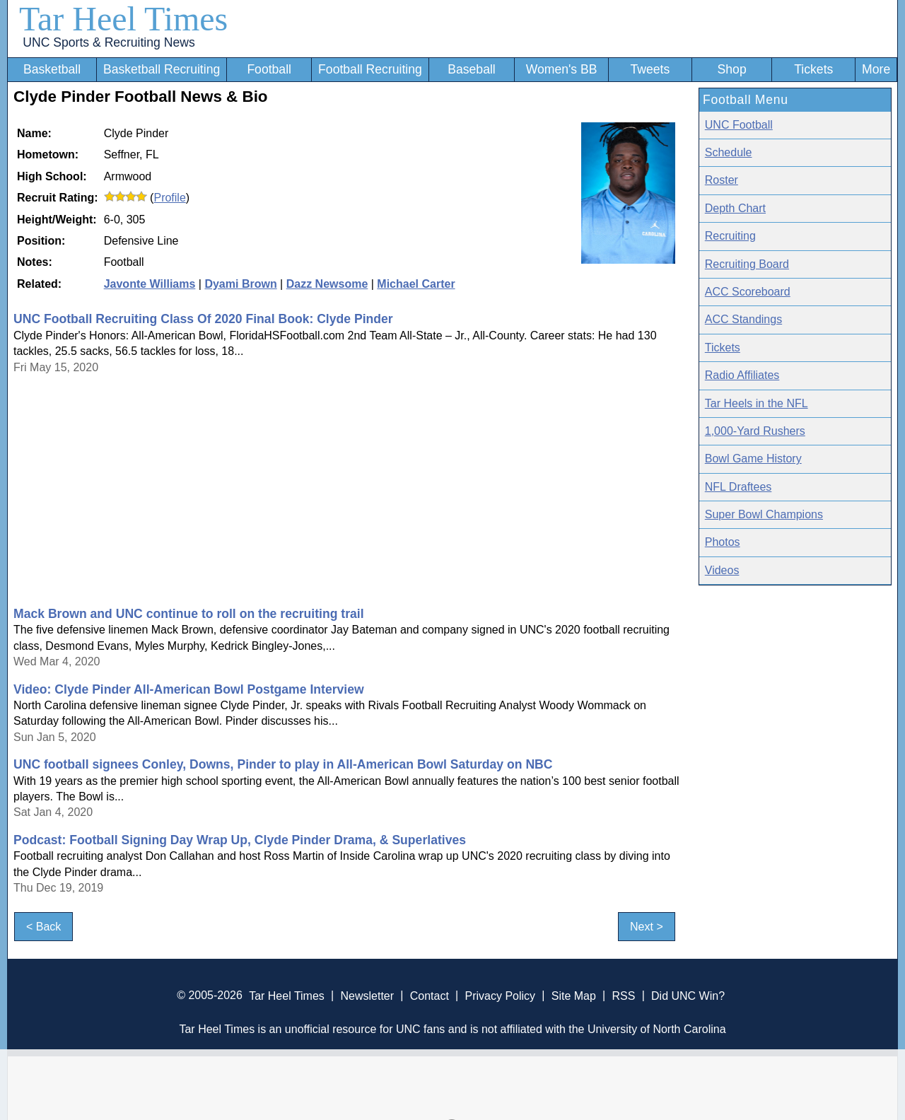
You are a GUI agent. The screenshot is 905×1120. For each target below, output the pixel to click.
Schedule (728, 152)
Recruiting (730, 236)
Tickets (813, 69)
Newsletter (367, 995)
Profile (169, 198)
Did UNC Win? (688, 995)
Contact (429, 995)
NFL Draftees (738, 487)
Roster (721, 180)
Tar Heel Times (123, 18)
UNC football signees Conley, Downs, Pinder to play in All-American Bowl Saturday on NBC (283, 764)
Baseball (472, 69)
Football (269, 69)
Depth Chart (735, 208)
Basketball (52, 69)
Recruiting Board (747, 264)
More (876, 69)
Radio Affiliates (742, 375)
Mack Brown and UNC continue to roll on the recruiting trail (188, 614)
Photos (722, 542)
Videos (722, 570)
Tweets (650, 69)
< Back (43, 927)
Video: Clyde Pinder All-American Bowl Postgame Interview (188, 689)
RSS (623, 995)
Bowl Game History (753, 459)
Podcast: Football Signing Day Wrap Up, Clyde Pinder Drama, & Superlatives (239, 840)
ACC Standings (743, 319)
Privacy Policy (500, 995)
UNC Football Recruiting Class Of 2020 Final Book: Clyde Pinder (203, 319)
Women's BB (561, 69)
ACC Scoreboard (747, 292)
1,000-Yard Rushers (755, 431)
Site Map (573, 995)
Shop (732, 69)
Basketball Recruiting (161, 69)
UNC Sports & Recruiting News (108, 42)
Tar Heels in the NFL (756, 403)
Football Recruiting (370, 69)
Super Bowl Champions (764, 514)
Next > (646, 927)
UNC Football (739, 125)
